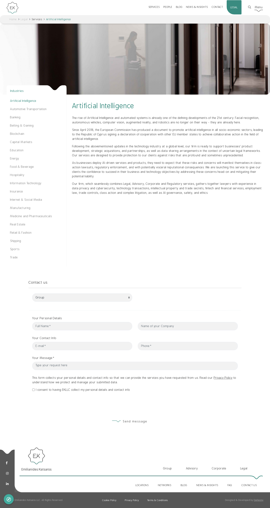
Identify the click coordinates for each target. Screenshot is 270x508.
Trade (14, 257)
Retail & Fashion (21, 232)
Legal (24, 19)
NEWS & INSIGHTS (197, 6)
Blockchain (17, 134)
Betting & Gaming (22, 125)
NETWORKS (164, 485)
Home (13, 19)
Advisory (192, 468)
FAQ (230, 485)
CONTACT (217, 6)
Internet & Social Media (26, 199)
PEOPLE (168, 6)
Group (167, 468)
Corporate (219, 468)
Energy (14, 158)
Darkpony (258, 500)
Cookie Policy (109, 500)
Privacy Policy (223, 394)
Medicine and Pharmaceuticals (31, 216)
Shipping (15, 241)
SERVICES (154, 6)
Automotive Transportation (28, 109)
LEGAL (234, 7)
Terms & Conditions (157, 500)
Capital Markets (21, 142)
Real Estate (18, 224)
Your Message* (60, 358)
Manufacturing (20, 208)
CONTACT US (249, 485)
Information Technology (25, 183)
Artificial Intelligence (23, 101)
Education (17, 150)
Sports (15, 249)
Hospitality (17, 175)
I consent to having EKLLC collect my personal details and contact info (83, 406)
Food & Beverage (22, 167)
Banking (15, 117)
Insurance (16, 191)
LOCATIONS (142, 485)
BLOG (179, 6)
